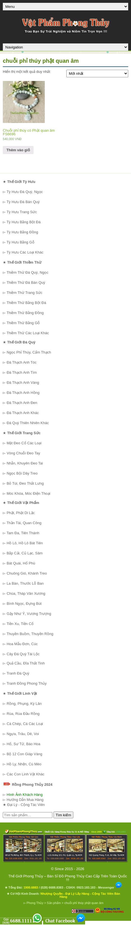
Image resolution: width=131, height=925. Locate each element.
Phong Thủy (35, 903)
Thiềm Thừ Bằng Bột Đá (26, 303)
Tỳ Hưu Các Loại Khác (24, 252)
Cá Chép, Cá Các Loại (25, 724)
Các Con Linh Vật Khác (26, 774)
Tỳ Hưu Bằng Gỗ (20, 242)
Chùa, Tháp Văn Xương (26, 593)
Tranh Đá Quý (17, 673)
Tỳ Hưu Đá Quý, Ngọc (24, 192)
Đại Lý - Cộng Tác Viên (26, 805)
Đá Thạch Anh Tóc (22, 362)
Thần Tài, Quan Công (23, 523)
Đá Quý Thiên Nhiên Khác (28, 423)
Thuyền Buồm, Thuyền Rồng (29, 634)
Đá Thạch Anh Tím (22, 372)
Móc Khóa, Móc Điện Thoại (28, 493)
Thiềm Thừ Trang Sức (24, 292)
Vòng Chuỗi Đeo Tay (23, 453)
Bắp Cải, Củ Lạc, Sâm (25, 553)
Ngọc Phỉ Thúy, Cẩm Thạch (29, 352)
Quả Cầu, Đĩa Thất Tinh (26, 663)
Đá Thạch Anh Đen (22, 403)
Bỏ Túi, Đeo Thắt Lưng (25, 483)
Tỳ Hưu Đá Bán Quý (22, 202)
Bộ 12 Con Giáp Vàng (24, 754)
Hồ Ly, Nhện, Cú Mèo (24, 764)
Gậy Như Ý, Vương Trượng (29, 614)
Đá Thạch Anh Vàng (23, 382)
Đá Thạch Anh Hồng (23, 393)
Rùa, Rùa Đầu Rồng (23, 714)
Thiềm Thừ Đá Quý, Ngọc (27, 272)
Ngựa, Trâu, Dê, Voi (23, 734)
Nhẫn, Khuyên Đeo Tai (25, 463)
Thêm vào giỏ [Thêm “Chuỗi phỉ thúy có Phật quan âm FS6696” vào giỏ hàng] (18, 150)
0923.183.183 (86, 887)
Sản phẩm (54, 903)
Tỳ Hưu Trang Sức (21, 212)
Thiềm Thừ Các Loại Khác (27, 333)
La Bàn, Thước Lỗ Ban (25, 583)
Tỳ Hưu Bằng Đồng (22, 232)
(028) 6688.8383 (52, 887)
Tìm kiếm (63, 815)
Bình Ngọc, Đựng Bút (24, 603)
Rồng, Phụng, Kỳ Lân (24, 703)
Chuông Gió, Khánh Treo (27, 573)
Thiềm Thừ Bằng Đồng (25, 313)
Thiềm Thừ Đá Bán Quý (25, 282)
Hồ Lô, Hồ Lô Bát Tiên (25, 543)
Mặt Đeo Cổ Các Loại (24, 443)
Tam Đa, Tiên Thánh (22, 533)
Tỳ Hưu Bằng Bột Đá (23, 222)
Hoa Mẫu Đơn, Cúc (22, 644)
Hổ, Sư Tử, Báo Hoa (23, 744)
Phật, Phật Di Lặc (21, 513)
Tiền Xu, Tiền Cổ (20, 624)
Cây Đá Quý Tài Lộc (23, 654)
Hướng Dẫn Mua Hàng (25, 800)
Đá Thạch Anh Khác (23, 413)
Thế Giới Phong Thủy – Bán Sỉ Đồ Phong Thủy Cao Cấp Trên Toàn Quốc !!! (67, 878)
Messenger (110, 887)
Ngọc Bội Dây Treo (22, 473)
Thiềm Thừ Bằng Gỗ (23, 323)
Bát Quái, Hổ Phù (21, 563)
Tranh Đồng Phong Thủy (26, 683)
